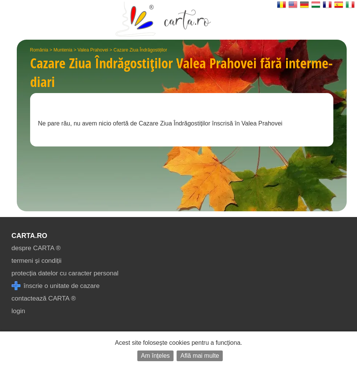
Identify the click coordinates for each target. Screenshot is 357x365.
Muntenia (62, 50)
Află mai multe (199, 355)
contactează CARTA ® (43, 298)
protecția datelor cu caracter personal (65, 273)
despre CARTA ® (36, 248)
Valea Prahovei (92, 50)
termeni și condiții (36, 260)
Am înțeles (155, 355)
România (39, 50)
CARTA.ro (29, 236)
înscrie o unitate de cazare (55, 285)
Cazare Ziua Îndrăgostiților (140, 50)
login (18, 311)
